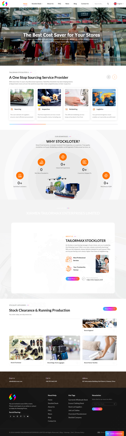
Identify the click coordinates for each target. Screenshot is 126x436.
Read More (71, 279)
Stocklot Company (75, 417)
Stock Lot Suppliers (75, 407)
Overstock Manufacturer (77, 414)
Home (25, 4)
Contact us (85, 4)
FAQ (59, 4)
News (67, 4)
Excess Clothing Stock (76, 403)
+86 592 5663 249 (94, 280)
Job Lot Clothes (74, 410)
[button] (4, 39)
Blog (75, 4)
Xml (72, 432)
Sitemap (66, 432)
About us (50, 4)
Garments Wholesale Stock (78, 400)
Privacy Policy (79, 432)
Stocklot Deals (36, 4)
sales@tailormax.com (15, 381)
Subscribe (97, 409)
